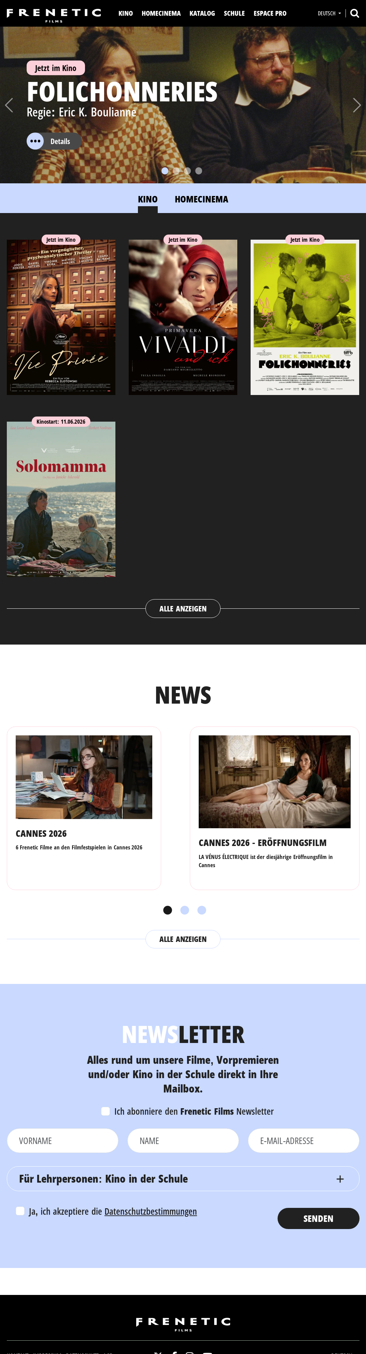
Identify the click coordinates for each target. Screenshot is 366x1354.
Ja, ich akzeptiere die (113, 1211)
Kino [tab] (148, 199)
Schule (234, 13)
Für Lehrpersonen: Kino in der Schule (103, 1178)
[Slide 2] (176, 170)
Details (48, 141)
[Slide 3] (187, 170)
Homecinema (161, 13)
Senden (319, 1218)
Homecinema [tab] (201, 199)
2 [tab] (183, 910)
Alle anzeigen (182, 608)
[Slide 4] (198, 170)
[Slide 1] (164, 170)
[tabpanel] (183, 422)
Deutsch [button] (327, 13)
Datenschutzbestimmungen (150, 1211)
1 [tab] (166, 910)
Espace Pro (270, 13)
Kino (125, 13)
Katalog (202, 13)
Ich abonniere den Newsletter (194, 1111)
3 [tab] (200, 910)
